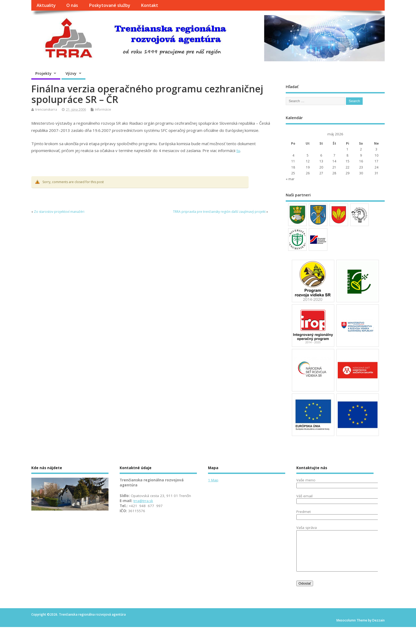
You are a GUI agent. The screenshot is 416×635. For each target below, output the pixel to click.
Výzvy (71, 73)
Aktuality (46, 5)
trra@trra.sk (143, 500)
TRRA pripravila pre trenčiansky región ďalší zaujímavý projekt (219, 211)
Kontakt (149, 5)
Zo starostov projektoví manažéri (59, 211)
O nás (72, 5)
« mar (290, 179)
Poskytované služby (109, 5)
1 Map (213, 480)
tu (238, 150)
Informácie (103, 109)
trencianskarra (46, 109)
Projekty (43, 73)
